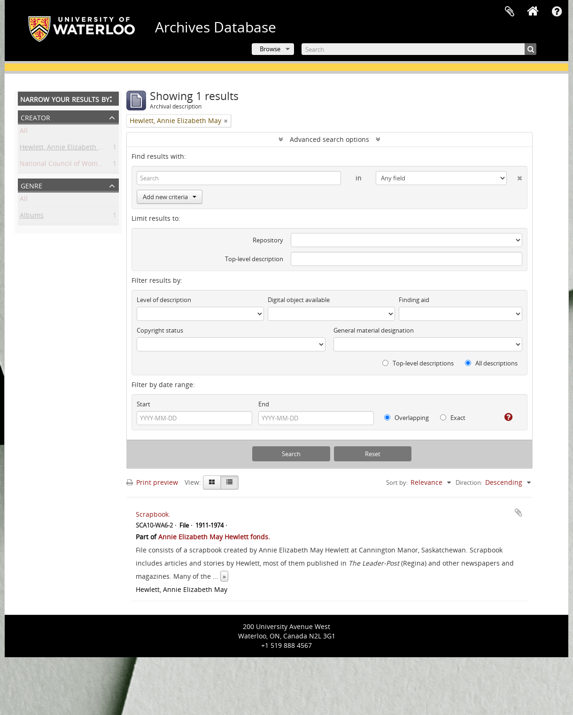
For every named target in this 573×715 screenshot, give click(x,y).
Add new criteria (169, 197)
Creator (35, 116)
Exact (452, 417)
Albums (32, 216)
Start (143, 404)
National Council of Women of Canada (79, 165)
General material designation (373, 330)
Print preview (152, 482)
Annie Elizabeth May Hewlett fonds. (214, 536)
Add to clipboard (518, 512)
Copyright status (160, 330)
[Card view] (212, 482)
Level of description (164, 299)
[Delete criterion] (514, 176)
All (24, 132)
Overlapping (406, 417)
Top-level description (254, 259)
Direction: (469, 482)
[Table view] (229, 482)
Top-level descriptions (418, 363)
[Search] (419, 49)
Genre (31, 185)
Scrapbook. (153, 514)
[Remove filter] (226, 120)
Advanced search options (329, 139)
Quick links (556, 11)
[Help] (504, 417)
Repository (268, 240)
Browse (270, 49)
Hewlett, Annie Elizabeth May (65, 148)
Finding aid (414, 299)
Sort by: (397, 482)
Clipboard (509, 11)
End (263, 404)
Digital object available (299, 299)
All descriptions (491, 363)
